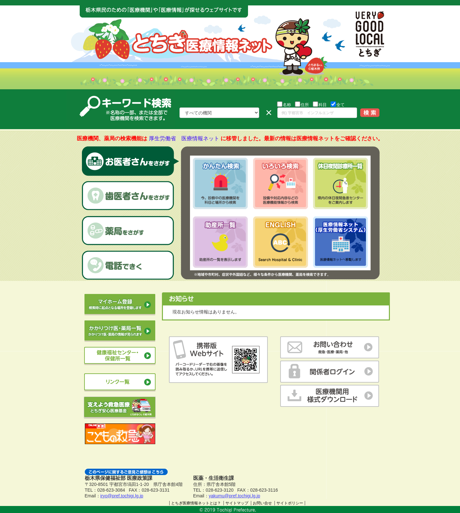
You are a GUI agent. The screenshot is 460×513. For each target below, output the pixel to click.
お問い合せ (262, 503)
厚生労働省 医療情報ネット (184, 139)
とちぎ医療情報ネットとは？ (196, 503)
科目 (320, 104)
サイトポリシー (289, 503)
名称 (284, 104)
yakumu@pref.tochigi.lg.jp (234, 495)
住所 (302, 104)
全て (338, 104)
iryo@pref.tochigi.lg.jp (121, 495)
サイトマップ (236, 503)
